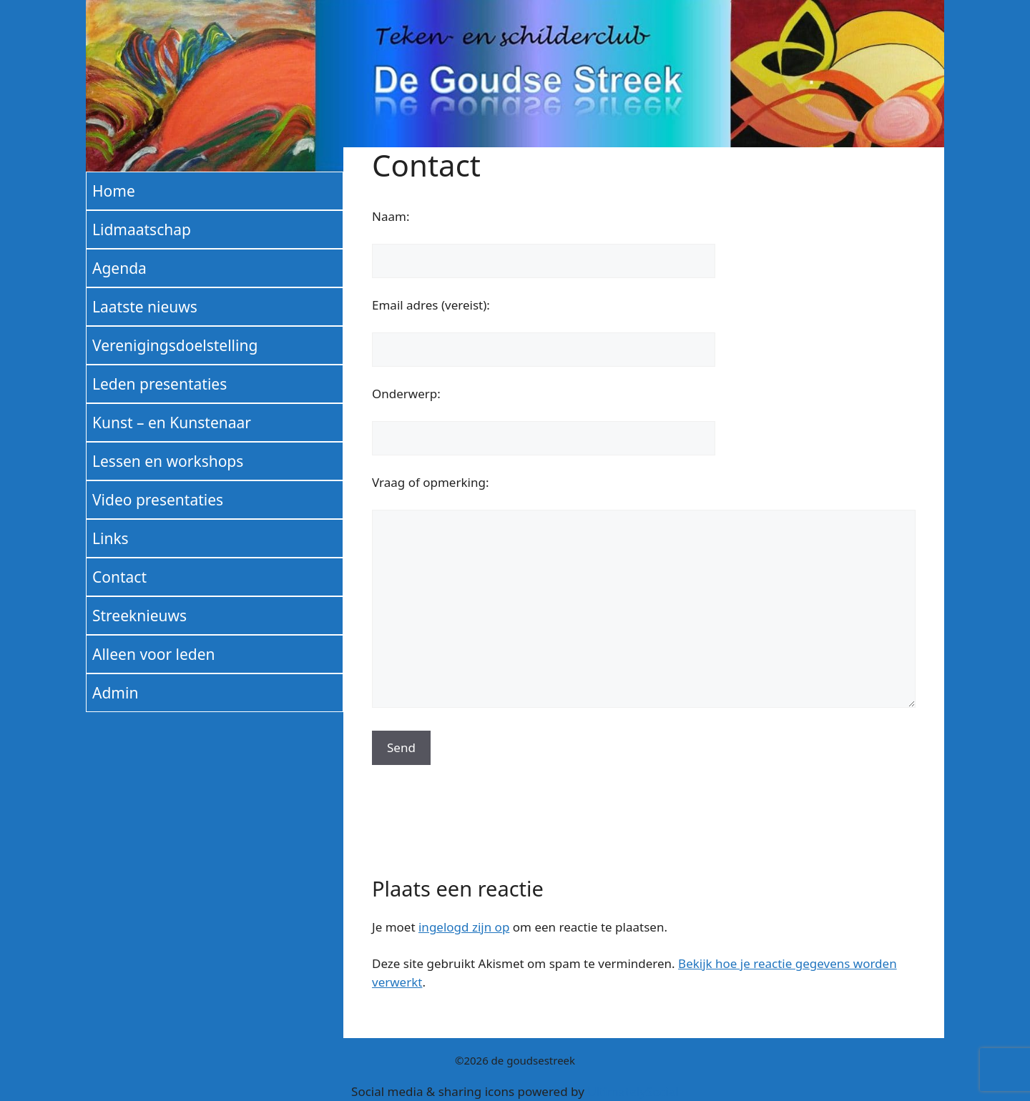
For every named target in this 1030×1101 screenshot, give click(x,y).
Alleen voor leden (153, 654)
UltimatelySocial (633, 1091)
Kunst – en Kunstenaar (171, 423)
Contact (119, 577)
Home (113, 191)
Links (110, 538)
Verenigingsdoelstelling (175, 345)
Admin (115, 693)
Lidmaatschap (141, 229)
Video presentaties (157, 500)
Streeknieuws (139, 616)
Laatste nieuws (144, 307)
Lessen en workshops (167, 461)
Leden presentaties (159, 384)
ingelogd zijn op (463, 927)
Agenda (119, 268)
